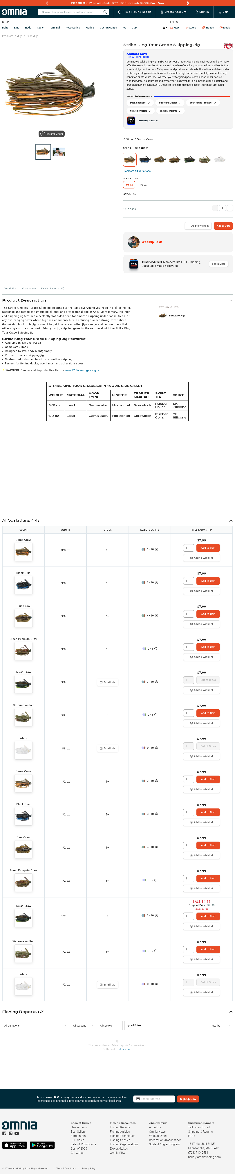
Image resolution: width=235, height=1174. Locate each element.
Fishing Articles (120, 1131)
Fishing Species (120, 1140)
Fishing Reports (120, 1127)
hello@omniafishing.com (204, 1157)
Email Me (107, 682)
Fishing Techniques (122, 1136)
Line (16, 27)
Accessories (73, 27)
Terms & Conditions (66, 1168)
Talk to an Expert (199, 1127)
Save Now (157, 3)
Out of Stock (208, 679)
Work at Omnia (158, 1136)
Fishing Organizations (124, 1144)
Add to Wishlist (198, 225)
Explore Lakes (119, 1148)
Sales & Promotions (83, 1144)
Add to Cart (223, 225)
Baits (5, 27)
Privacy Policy (88, 1168)
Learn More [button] (218, 263)
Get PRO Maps (108, 27)
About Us (155, 1127)
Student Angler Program (164, 1144)
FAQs (191, 1136)
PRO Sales (77, 1140)
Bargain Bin (78, 1136)
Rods (28, 27)
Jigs (19, 36)
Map (174, 27)
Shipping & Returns (200, 1131)
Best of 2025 (79, 1148)
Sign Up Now (196, 1099)
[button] (117, 300)
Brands (208, 27)
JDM (134, 27)
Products (7, 36)
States (190, 27)
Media (225, 28)
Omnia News (157, 1131)
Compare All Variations (137, 171)
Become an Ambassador (165, 1140)
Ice (124, 27)
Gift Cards (77, 1153)
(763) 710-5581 (198, 1152)
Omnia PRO (117, 1153)
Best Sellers (78, 1131)
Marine (90, 27)
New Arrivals (79, 1127)
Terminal (54, 27)
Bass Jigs (32, 36)
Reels (40, 27)
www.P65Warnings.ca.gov (82, 370)
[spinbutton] (188, 547)
